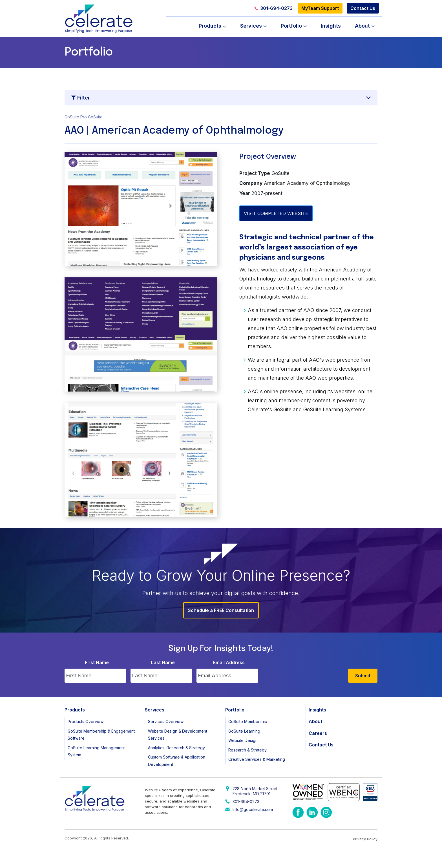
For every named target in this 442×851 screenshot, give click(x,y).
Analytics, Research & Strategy (176, 747)
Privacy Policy (365, 839)
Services (251, 26)
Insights (331, 26)
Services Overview (166, 721)
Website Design (243, 740)
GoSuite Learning (244, 731)
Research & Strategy (247, 750)
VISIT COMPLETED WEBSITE (276, 213)
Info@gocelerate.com (253, 809)
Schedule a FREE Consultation (221, 610)
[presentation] (305, 672)
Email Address (229, 662)
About (362, 26)
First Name (97, 662)
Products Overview (85, 721)
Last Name (163, 662)
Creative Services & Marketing (256, 759)
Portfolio (291, 26)
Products (210, 26)
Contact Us (362, 8)
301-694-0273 (274, 8)
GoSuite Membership (247, 721)
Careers (318, 733)
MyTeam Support (320, 8)
